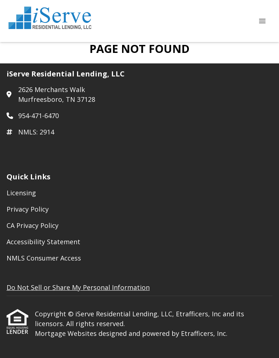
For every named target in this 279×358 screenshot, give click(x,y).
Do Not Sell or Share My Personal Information (78, 287)
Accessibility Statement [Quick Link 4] (43, 241)
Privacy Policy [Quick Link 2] (28, 209)
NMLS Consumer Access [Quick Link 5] (44, 258)
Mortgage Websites (66, 333)
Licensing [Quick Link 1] (21, 192)
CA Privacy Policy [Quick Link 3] (32, 225)
